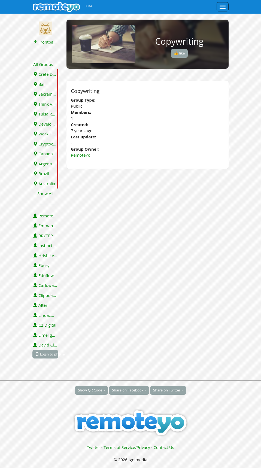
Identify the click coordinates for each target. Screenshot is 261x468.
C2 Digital (44, 325)
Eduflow (43, 275)
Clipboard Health (45, 295)
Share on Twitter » (168, 390)
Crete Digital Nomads (45, 74)
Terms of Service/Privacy (127, 447)
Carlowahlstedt (45, 285)
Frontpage (45, 42)
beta (89, 6)
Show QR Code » (91, 390)
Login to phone (46, 354)
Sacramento (45, 94)
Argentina (45, 163)
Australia (44, 183)
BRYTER (43, 235)
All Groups (43, 64)
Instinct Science (45, 245)
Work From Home (45, 133)
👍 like (179, 53)
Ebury (41, 265)
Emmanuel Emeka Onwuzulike (45, 225)
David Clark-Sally (45, 345)
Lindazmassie (45, 315)
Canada (43, 153)
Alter (40, 305)
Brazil (41, 173)
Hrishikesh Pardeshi (45, 255)
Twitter (93, 447)
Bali (39, 84)
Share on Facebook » (129, 390)
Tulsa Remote (45, 114)
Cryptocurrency (45, 144)
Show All (45, 193)
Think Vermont (45, 104)
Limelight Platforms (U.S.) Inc (45, 335)
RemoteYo (45, 215)
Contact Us (163, 447)
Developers (45, 124)
